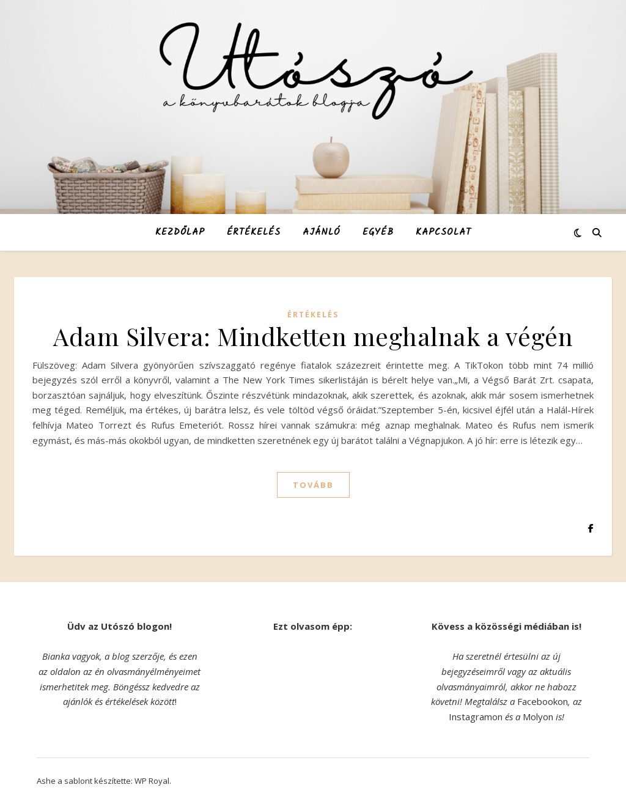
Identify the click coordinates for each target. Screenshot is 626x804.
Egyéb (378, 232)
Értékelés (254, 232)
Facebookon (542, 701)
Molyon (538, 716)
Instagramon (476, 716)
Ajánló (322, 232)
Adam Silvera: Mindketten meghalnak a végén (313, 336)
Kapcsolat (443, 232)
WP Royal (151, 780)
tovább (313, 484)
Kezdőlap (180, 232)
